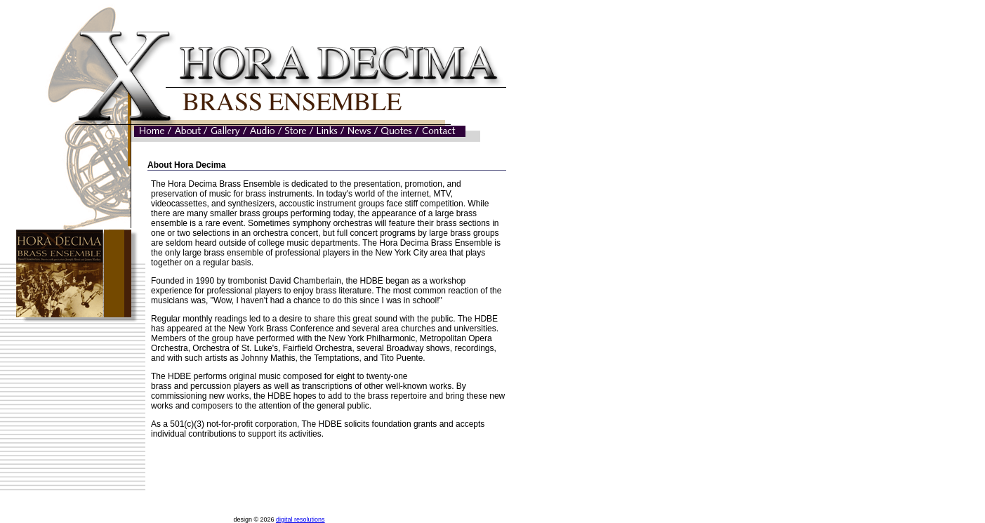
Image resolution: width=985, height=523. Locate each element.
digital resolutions (300, 519)
